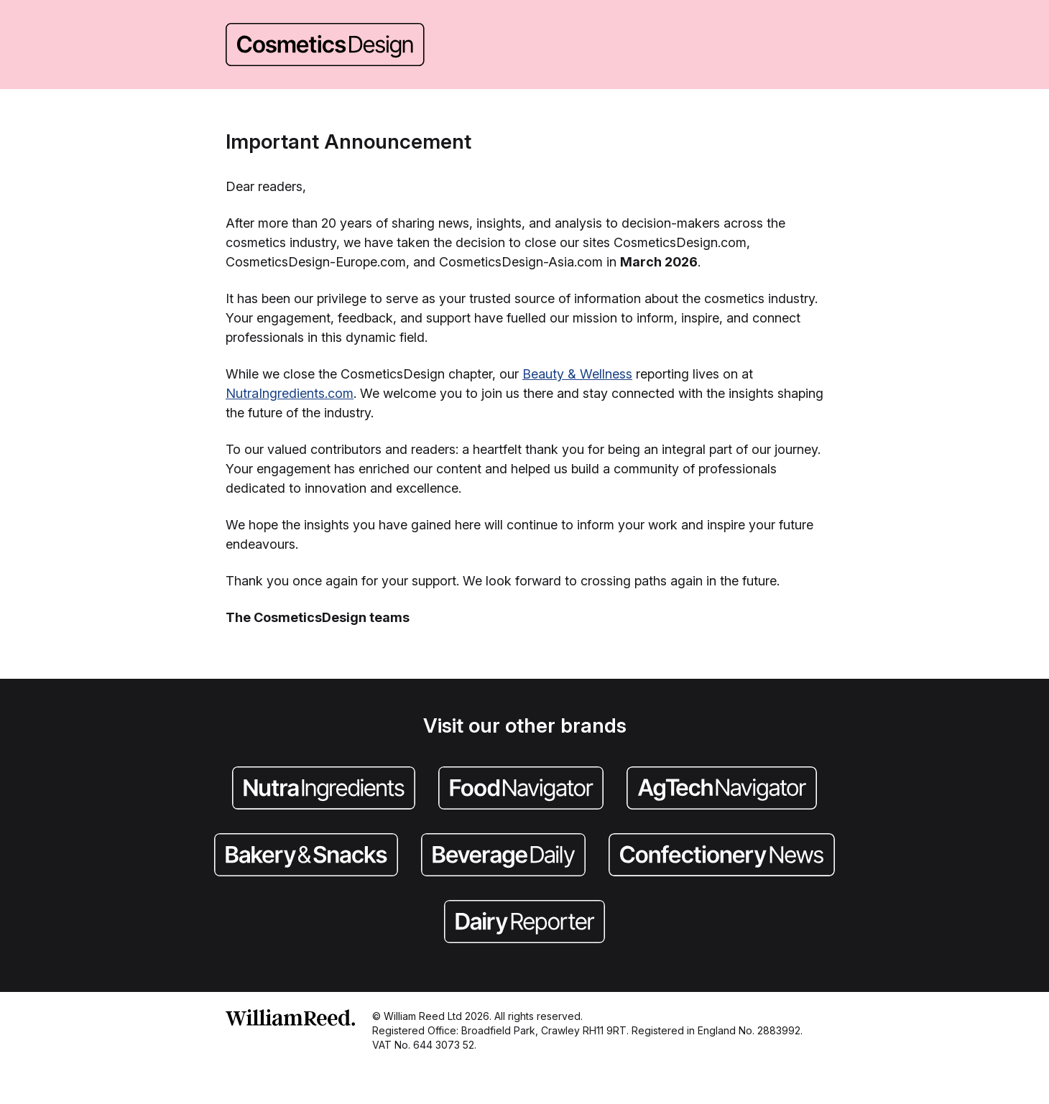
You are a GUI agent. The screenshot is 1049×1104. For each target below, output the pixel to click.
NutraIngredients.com (289, 393)
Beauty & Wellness (577, 373)
